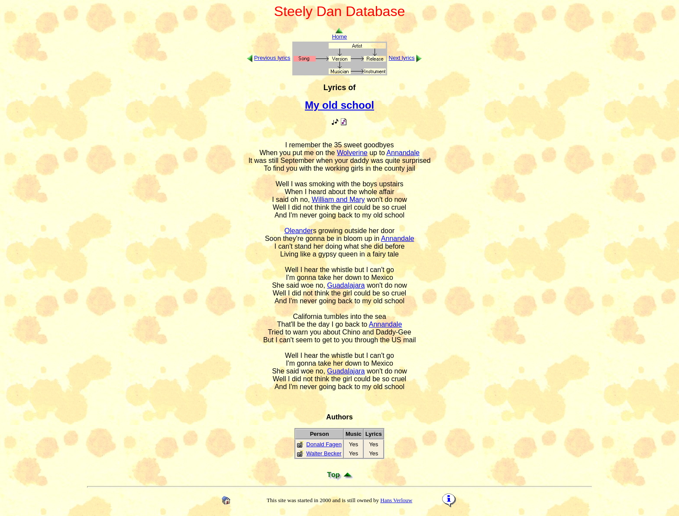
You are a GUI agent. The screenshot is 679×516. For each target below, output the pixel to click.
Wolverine (352, 152)
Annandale (403, 152)
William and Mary (338, 199)
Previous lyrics (272, 58)
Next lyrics (402, 58)
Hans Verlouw (396, 500)
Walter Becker (323, 453)
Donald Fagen (324, 444)
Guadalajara (346, 285)
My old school (339, 105)
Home (339, 34)
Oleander (299, 230)
